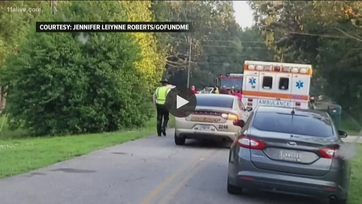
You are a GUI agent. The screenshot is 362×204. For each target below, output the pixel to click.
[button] (181, 102)
